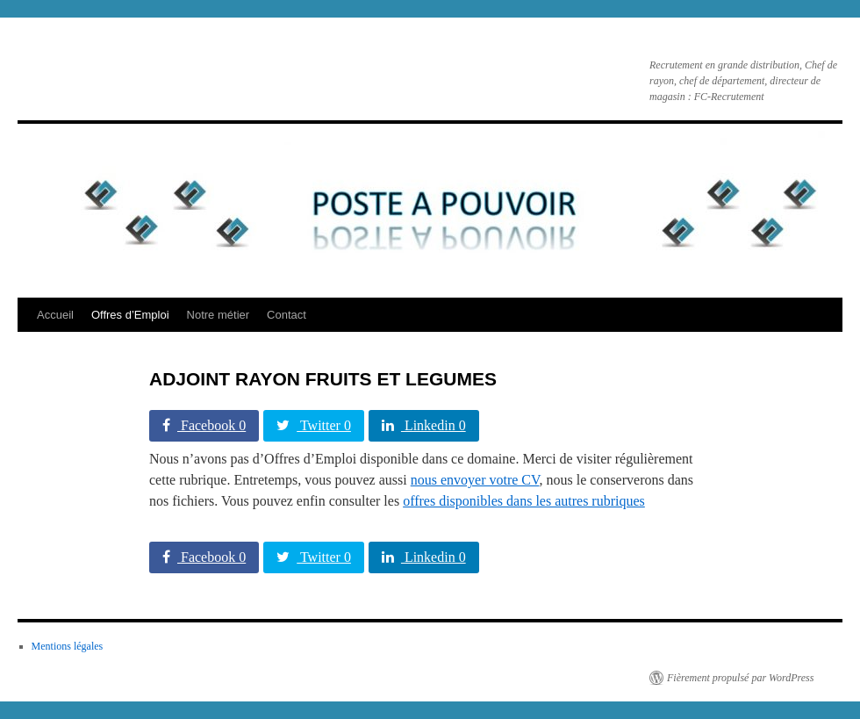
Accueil (55, 314)
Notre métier (218, 314)
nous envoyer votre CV (475, 479)
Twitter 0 (313, 425)
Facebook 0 (204, 425)
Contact (286, 314)
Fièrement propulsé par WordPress (740, 678)
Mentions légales (68, 646)
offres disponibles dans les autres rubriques (524, 500)
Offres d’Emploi (130, 314)
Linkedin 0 (424, 425)
